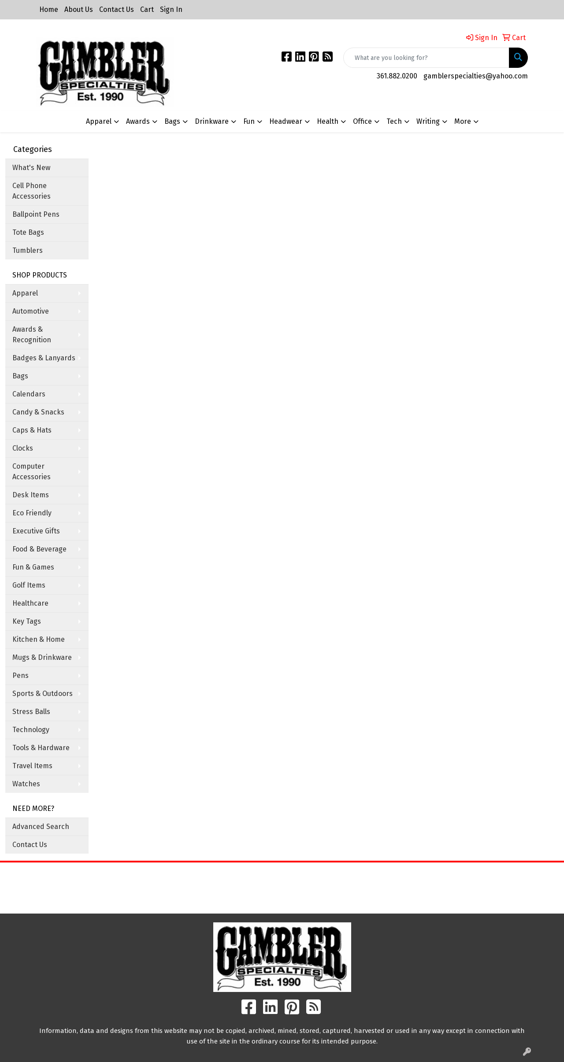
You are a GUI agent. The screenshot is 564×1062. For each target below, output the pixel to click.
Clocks (22, 448)
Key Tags (26, 621)
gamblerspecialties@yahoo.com (475, 76)
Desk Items (30, 495)
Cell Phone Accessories (31, 190)
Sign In (171, 9)
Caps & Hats (32, 430)
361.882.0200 (397, 76)
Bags (20, 376)
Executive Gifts (36, 531)
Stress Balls (31, 711)
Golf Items (28, 585)
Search (352, 875)
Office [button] (362, 121)
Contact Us (116, 9)
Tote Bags (28, 232)
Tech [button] (394, 121)
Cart (147, 9)
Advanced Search (40, 826)
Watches (26, 784)
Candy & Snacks (38, 412)
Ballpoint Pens (35, 214)
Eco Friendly (32, 513)
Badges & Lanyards (43, 358)
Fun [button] (249, 121)
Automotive (30, 311)
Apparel (25, 293)
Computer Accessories (31, 471)
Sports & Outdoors (42, 693)
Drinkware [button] (212, 121)
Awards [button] (138, 121)
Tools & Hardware (41, 748)
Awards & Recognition (31, 334)
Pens (20, 675)
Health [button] (327, 121)
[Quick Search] (426, 58)
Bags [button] (172, 121)
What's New (31, 167)
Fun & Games (33, 567)
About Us (78, 9)
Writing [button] (428, 121)
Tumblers (27, 250)
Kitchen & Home (38, 639)
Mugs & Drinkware (42, 657)
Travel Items (32, 766)
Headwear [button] (285, 121)
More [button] (462, 121)
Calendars (28, 394)
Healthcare (30, 603)
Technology (30, 729)
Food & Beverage (39, 549)
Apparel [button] (98, 121)
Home (48, 9)
